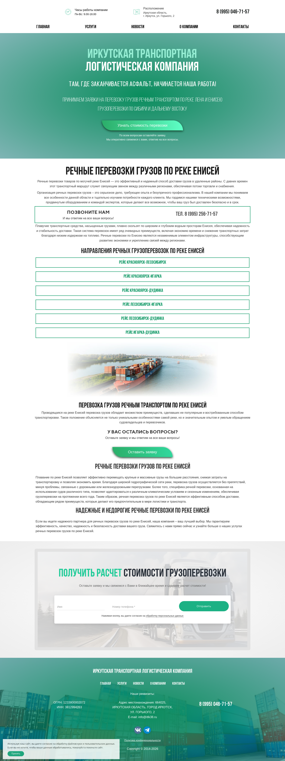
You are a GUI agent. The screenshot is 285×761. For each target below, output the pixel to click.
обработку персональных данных (164, 615)
